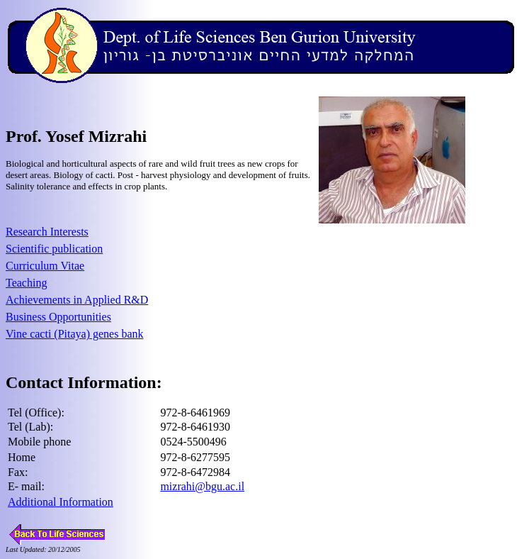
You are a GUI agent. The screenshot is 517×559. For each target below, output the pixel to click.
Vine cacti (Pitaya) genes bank (75, 334)
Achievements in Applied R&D (77, 300)
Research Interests (47, 232)
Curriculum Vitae (45, 266)
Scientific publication (54, 249)
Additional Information (60, 502)
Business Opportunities (58, 317)
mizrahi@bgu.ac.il (202, 486)
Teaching (26, 283)
